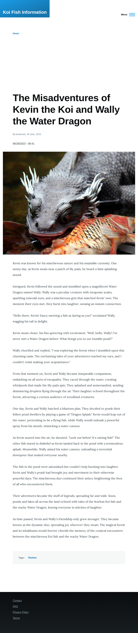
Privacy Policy (21, 612)
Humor (32, 557)
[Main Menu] (127, 14)
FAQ (15, 606)
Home (16, 33)
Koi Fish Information (25, 12)
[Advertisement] (70, 67)
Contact (17, 600)
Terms (16, 618)
